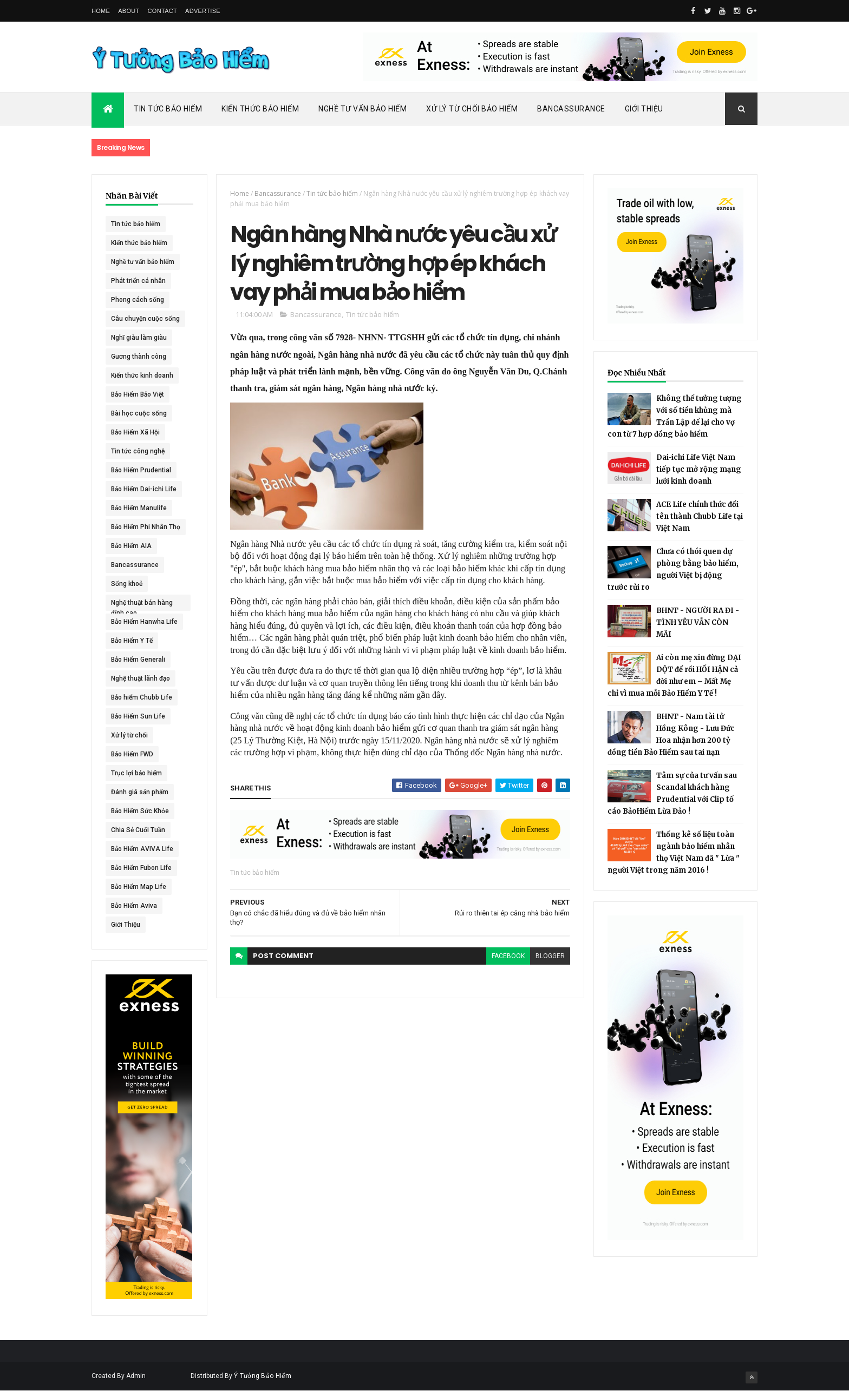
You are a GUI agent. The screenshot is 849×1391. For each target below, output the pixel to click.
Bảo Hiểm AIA (131, 546)
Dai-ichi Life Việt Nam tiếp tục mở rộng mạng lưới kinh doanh (698, 469)
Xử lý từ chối (129, 735)
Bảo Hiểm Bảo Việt (137, 394)
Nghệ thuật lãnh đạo (140, 678)
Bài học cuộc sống (139, 413)
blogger (550, 956)
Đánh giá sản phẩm (139, 792)
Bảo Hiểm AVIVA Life (142, 849)
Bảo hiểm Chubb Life (141, 697)
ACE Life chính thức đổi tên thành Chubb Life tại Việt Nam (699, 516)
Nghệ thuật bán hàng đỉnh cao (142, 605)
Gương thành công (138, 356)
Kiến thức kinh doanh (142, 375)
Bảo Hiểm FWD (132, 754)
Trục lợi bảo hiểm (136, 773)
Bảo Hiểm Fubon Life (141, 868)
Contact (162, 11)
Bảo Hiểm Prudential (141, 470)
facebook (508, 956)
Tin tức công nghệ (138, 451)
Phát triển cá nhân (138, 281)
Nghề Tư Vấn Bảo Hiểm (362, 108)
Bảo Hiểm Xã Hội (135, 432)
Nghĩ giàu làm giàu (139, 337)
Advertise (202, 11)
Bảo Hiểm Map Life (138, 887)
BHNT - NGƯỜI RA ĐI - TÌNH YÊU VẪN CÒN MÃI (697, 622)
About (128, 11)
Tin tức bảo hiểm (135, 224)
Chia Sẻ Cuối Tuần (138, 830)
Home (101, 11)
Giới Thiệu (644, 108)
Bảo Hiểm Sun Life (138, 716)
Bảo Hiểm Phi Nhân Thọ (145, 527)
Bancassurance (571, 108)
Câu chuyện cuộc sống (145, 318)
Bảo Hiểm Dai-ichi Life (144, 489)
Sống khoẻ (126, 584)
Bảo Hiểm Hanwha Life (144, 621)
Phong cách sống (137, 300)
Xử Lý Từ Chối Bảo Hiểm (472, 108)
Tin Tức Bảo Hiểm (168, 108)
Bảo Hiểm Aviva (134, 905)
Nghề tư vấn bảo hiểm (142, 262)
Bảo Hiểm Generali (138, 659)
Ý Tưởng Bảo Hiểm (262, 1376)
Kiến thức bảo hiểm (139, 243)
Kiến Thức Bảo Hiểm (260, 108)
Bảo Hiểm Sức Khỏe (140, 811)
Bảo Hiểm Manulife (139, 508)
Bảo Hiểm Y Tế (132, 640)
